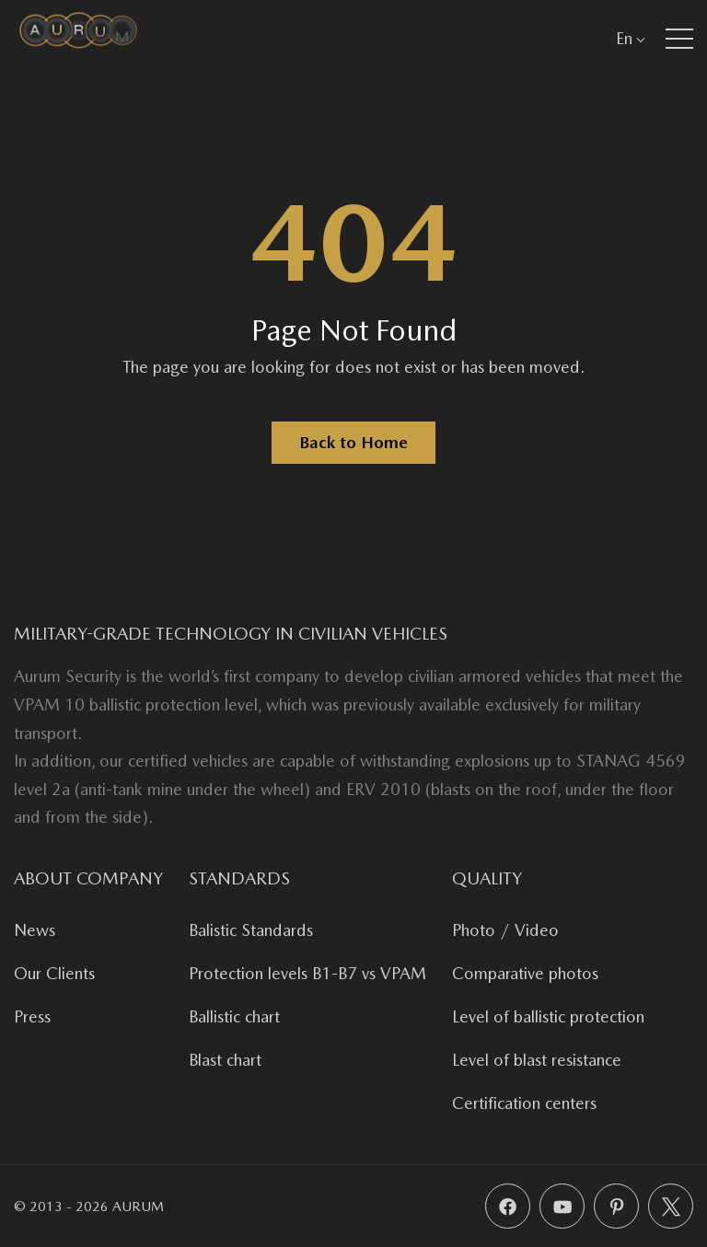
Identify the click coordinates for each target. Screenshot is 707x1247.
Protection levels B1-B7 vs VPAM (307, 973)
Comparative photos (525, 973)
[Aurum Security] (79, 38)
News (34, 930)
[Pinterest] (616, 1206)
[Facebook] (507, 1206)
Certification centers (524, 1103)
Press (32, 1016)
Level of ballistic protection (548, 1016)
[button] (679, 39)
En (630, 38)
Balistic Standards (251, 930)
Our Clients (54, 973)
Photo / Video (505, 930)
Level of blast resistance (536, 1059)
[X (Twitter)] (670, 1206)
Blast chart (225, 1059)
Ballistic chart (234, 1016)
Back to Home (353, 442)
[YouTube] (562, 1206)
